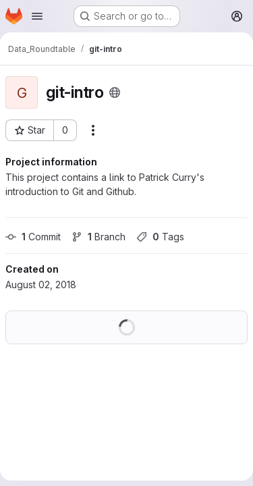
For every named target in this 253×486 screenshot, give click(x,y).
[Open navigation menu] (37, 16)
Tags (160, 236)
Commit (33, 236)
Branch (98, 236)
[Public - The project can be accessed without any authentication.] (114, 92)
